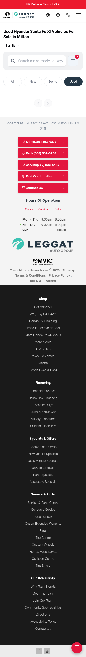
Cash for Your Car (43, 412)
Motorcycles (43, 342)
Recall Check (43, 517)
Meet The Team (43, 593)
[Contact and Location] (58, 15)
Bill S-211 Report (43, 281)
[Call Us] (68, 15)
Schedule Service (43, 509)
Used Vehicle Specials (43, 461)
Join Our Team (43, 600)
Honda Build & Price (43, 370)
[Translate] (48, 15)
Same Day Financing (43, 398)
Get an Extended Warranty (43, 523)
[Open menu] (78, 15)
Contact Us (32, 188)
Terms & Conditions (30, 275)
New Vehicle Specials (43, 454)
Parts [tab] (57, 209)
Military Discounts (43, 419)
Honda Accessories (43, 552)
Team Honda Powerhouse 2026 (35, 270)
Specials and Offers (43, 447)
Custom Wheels (43, 544)
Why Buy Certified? (43, 314)
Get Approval (43, 307)
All (13, 81)
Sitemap (68, 270)
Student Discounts (43, 426)
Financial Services (43, 391)
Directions (43, 614)
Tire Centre (43, 537)
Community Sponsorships (43, 607)
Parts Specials (43, 475)
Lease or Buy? (43, 405)
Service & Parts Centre (43, 502)
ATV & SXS (43, 349)
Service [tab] (43, 209)
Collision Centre (43, 558)
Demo (53, 81)
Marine (43, 363)
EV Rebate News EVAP (43, 4)
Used (73, 81)
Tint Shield (43, 565)
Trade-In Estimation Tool (43, 328)
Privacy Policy (59, 275)
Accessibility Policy (43, 621)
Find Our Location (37, 176)
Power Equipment (43, 356)
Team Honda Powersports (43, 335)
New (33, 81)
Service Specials (43, 468)
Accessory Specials (43, 481)
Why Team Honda (43, 586)
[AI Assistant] (76, 647)
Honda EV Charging (43, 321)
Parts (43, 530)
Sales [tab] (29, 209)
